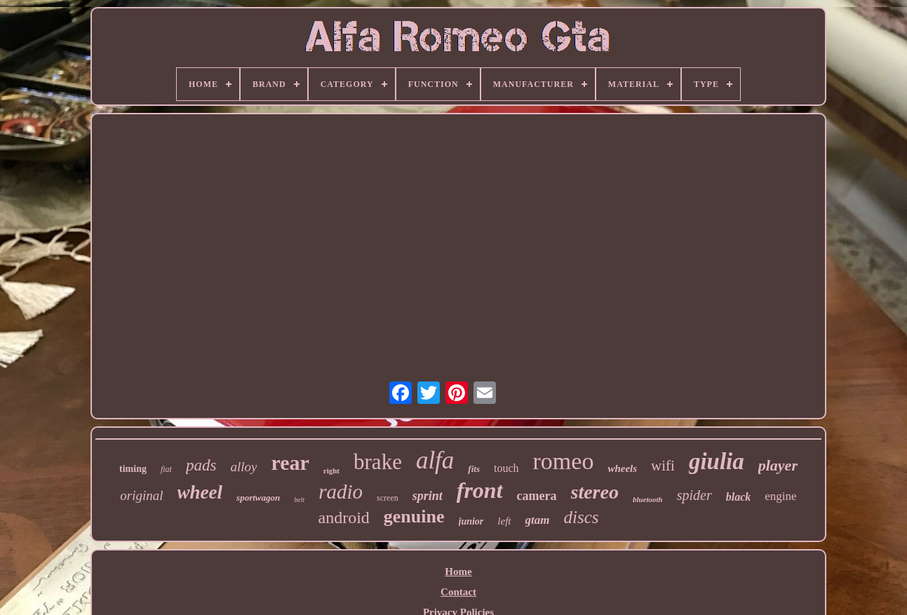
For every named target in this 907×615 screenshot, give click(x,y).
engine (780, 496)
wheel (200, 492)
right (331, 470)
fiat (166, 469)
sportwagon (258, 497)
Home (458, 571)
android (344, 517)
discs (580, 517)
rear (290, 462)
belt (299, 500)
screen (387, 498)
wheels (622, 468)
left (504, 521)
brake (378, 462)
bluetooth (648, 499)
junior (471, 521)
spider (694, 495)
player (778, 465)
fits (474, 469)
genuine (414, 516)
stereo (595, 492)
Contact (458, 591)
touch (506, 468)
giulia (716, 461)
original (141, 495)
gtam (537, 520)
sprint (427, 496)
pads (201, 465)
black (738, 497)
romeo (563, 461)
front (480, 490)
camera (537, 496)
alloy (243, 466)
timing (133, 469)
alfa (435, 460)
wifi (663, 465)
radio (340, 491)
